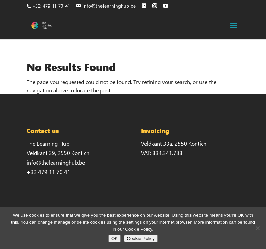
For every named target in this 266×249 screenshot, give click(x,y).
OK (114, 238)
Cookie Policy (141, 238)
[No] (257, 227)
